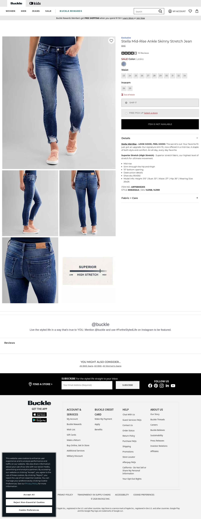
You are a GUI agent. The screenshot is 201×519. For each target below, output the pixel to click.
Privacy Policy (31, 483)
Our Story (154, 414)
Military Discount (75, 456)
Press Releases (157, 440)
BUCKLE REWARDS (71, 11)
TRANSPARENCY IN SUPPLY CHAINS (94, 494)
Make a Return (74, 440)
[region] (29, 485)
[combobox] (146, 11)
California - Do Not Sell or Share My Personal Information (134, 470)
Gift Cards (71, 434)
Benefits (98, 429)
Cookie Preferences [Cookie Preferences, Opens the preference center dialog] (29, 510)
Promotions (128, 451)
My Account (72, 419)
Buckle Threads (157, 419)
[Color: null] (123, 64)
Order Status (128, 430)
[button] (10, 11)
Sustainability (156, 435)
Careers (154, 424)
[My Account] (177, 11)
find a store (43, 384)
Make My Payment (103, 419)
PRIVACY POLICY (65, 494)
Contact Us (128, 425)
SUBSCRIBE (127, 385)
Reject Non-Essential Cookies (29, 502)
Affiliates (154, 451)
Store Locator (129, 457)
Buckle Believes (157, 430)
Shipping (127, 446)
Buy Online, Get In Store (78, 445)
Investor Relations (158, 446)
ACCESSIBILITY (122, 494)
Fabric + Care (160, 197)
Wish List (71, 429)
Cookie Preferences (143, 494)
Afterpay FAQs (129, 462)
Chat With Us (129, 414)
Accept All (29, 494)
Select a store (151, 113)
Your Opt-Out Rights (132, 478)
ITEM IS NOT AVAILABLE (160, 124)
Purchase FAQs (129, 441)
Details (160, 138)
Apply (97, 424)
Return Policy (129, 435)
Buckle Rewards (74, 424)
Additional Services (76, 450)
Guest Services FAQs (132, 420)
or (129, 18)
